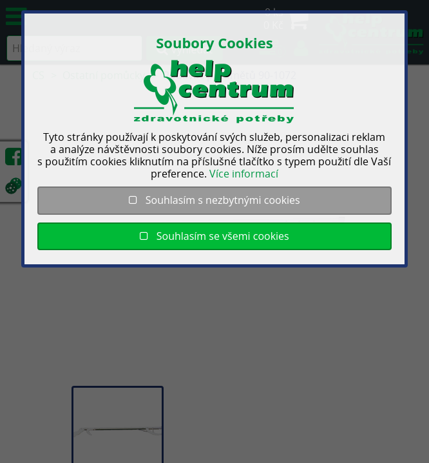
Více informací (243, 174)
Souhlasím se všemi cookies (214, 236)
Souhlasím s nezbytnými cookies (214, 200)
